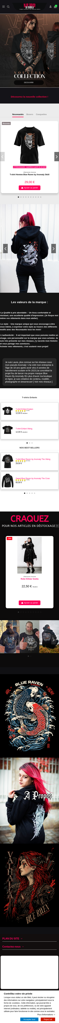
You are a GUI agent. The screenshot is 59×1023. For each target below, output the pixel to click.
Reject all (48, 1019)
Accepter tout (29, 1019)
